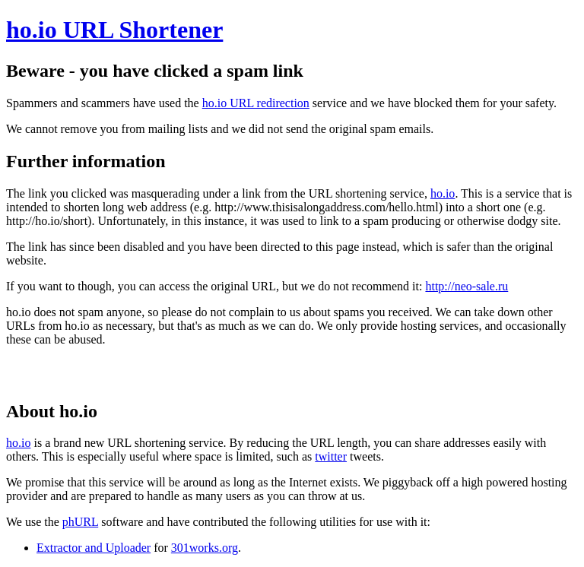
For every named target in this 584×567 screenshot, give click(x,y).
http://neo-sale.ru (466, 286)
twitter (331, 456)
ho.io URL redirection (255, 103)
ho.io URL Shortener (114, 29)
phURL (80, 521)
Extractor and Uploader (93, 547)
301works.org (204, 547)
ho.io (442, 193)
